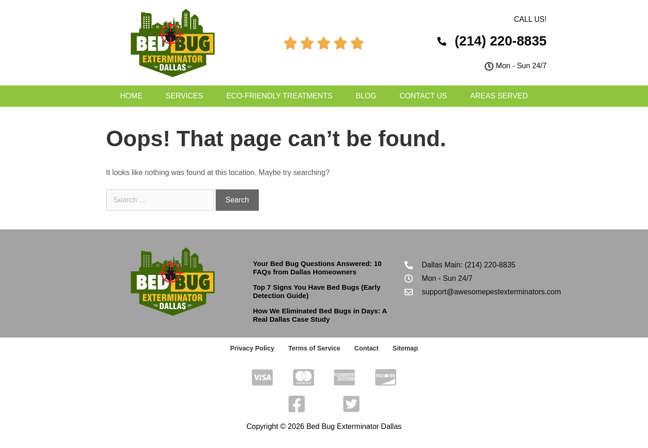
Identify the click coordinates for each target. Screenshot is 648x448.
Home (131, 96)
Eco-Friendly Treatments (279, 96)
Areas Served (499, 96)
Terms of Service (314, 348)
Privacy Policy (253, 348)
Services (184, 96)
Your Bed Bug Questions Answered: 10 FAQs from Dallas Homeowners (317, 268)
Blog (366, 96)
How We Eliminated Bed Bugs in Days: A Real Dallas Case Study (320, 315)
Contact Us (423, 96)
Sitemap (404, 348)
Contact (366, 348)
